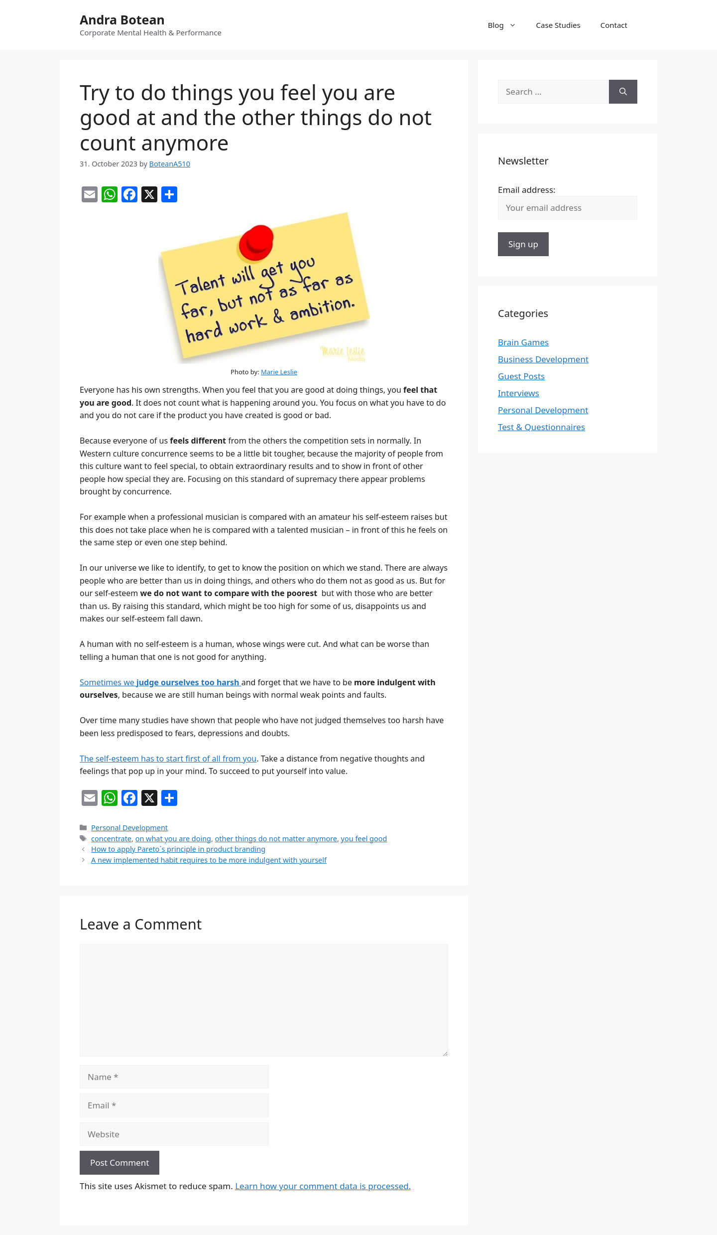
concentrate (111, 838)
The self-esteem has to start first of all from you (168, 758)
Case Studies (558, 25)
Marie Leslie (279, 371)
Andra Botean (122, 19)
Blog (507, 25)
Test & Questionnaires (541, 427)
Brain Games (523, 342)
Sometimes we (160, 682)
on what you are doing (173, 838)
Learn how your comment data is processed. (323, 1186)
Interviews (518, 393)
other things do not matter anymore (276, 838)
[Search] (623, 92)
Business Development (543, 359)
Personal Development (129, 827)
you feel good (364, 838)
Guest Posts (521, 376)
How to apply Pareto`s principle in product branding (178, 849)
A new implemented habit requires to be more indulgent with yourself (209, 860)
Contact (613, 25)
